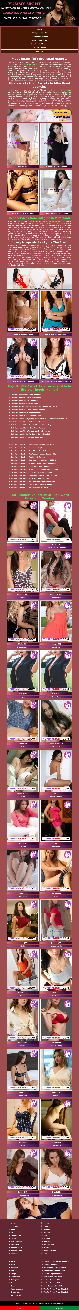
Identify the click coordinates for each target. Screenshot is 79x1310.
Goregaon (15, 1226)
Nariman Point (50, 1251)
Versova (14, 1271)
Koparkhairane (17, 1289)
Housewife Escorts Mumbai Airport (56, 381)
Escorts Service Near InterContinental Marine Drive (32, 445)
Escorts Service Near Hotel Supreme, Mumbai (30, 478)
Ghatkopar (15, 1277)
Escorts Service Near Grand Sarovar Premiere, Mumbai (34, 463)
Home (39, 29)
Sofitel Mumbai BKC (52, 1280)
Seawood (14, 1254)
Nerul (22, 1046)
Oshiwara (56, 747)
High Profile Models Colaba (56, 213)
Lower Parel (16, 1235)
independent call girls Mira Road (44, 249)
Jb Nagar (22, 547)
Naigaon (47, 1241)
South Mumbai (56, 797)
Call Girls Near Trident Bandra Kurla (26, 416)
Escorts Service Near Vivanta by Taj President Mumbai (34, 448)
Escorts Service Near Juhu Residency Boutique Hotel (33, 481)
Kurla (22, 946)
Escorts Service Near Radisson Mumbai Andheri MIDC (33, 460)
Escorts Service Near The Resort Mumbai (28, 457)
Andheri (39, 51)
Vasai (13, 1261)
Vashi (13, 1229)
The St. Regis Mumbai (53, 1274)
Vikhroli (47, 1226)
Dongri (13, 1274)
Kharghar (15, 1280)
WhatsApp (59, 1308)
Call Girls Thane (39, 48)
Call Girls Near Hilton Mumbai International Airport (32, 425)
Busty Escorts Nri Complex (23, 381)
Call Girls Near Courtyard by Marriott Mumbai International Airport (39, 419)
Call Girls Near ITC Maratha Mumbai (26, 397)
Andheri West (16, 1248)
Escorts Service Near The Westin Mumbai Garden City (33, 454)
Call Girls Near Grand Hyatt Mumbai (26, 394)
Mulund (47, 1238)
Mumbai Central (22, 1195)
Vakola (22, 747)
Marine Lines (56, 1195)
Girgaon (22, 697)
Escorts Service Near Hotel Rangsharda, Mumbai (31, 472)
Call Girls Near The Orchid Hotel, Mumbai (28, 410)
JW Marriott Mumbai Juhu (54, 1271)
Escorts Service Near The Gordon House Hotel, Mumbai (34, 475)
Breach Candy (22, 647)
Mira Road (15, 1245)
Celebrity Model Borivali (23, 334)
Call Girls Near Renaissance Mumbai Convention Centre (34, 406)
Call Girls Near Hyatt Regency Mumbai (27, 413)
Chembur (22, 846)
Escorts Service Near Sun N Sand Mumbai (28, 451)
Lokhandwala (56, 946)
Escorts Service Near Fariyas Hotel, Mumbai (29, 488)
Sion (45, 1235)
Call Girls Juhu (23, 167)
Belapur (47, 1229)
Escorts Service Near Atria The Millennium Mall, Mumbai (34, 469)
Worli (22, 1145)
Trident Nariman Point (53, 1277)
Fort (12, 1232)
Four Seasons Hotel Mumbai (55, 1286)
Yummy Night (60, 1303)
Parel (22, 797)
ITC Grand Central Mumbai (55, 1268)
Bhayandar (15, 1292)
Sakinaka (14, 1286)
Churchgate (56, 1145)
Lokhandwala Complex (56, 547)
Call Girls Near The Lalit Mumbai (24, 400)
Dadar (13, 1238)
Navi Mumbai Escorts (39, 44)
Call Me (20, 1308)
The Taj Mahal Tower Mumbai (56, 1289)
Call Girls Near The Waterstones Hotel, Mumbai (31, 431)
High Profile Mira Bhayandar (56, 334)
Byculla (47, 1232)
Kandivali (23, 896)
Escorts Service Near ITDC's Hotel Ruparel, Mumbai (32, 484)
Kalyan (13, 1283)
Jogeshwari (56, 647)
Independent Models (39, 36)
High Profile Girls (39, 40)
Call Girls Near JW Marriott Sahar (24, 403)
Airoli (46, 1254)
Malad (22, 996)
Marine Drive (16, 1241)
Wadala (56, 1095)
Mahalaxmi (56, 597)
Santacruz (56, 996)
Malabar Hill (49, 1245)
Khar (56, 896)
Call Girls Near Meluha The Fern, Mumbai (28, 428)
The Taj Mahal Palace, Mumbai (56, 1261)
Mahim (46, 1223)
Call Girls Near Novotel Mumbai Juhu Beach (29, 422)
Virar (13, 1264)
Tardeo (23, 597)
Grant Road (56, 697)
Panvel (46, 1248)
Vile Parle (23, 1095)
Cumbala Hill (16, 1295)
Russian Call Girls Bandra (56, 167)
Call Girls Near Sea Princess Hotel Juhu (27, 437)
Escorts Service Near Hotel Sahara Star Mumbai (31, 466)
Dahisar (14, 1223)
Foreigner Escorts (39, 33)
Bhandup (14, 1268)
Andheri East (16, 1251)
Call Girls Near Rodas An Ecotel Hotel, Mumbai (30, 434)
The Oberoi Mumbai (52, 1264)
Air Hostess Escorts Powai (23, 213)
